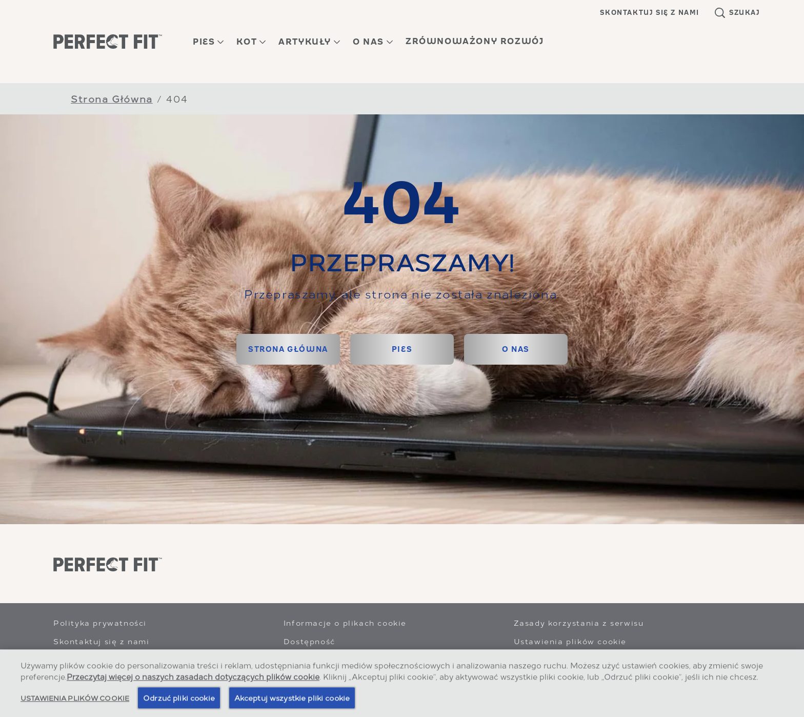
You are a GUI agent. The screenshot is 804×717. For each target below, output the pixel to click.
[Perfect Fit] (107, 565)
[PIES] (402, 349)
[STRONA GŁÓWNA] (288, 349)
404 (177, 98)
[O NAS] (516, 349)
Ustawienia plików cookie (570, 641)
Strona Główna (112, 98)
